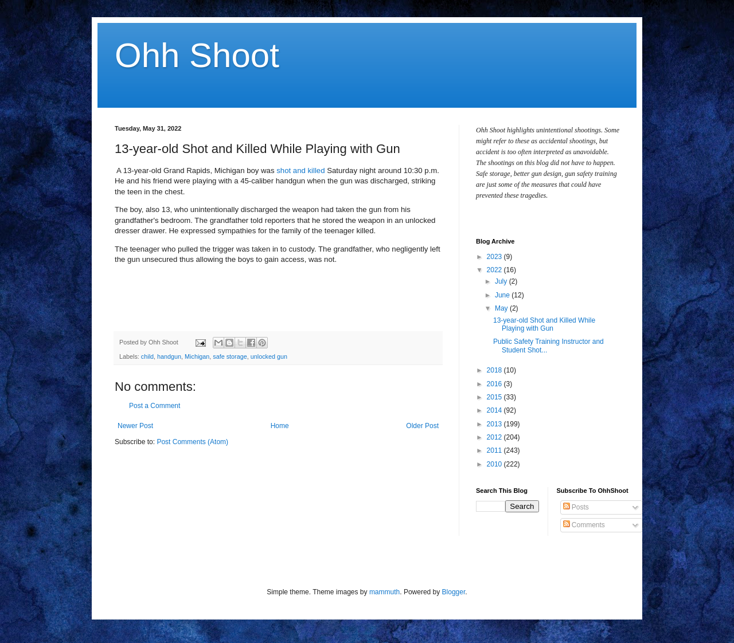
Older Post (422, 426)
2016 (495, 384)
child (147, 356)
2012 (495, 437)
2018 (495, 370)
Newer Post (135, 426)
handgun (169, 356)
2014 (495, 410)
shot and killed (301, 170)
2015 (495, 397)
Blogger (454, 592)
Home (280, 426)
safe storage (230, 356)
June (503, 295)
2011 (495, 450)
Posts (576, 507)
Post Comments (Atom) (192, 442)
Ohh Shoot (197, 55)
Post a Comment (154, 406)
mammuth (384, 592)
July (502, 281)
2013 (495, 424)
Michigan (197, 356)
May (502, 308)
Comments (584, 525)
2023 (495, 257)
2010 (495, 464)
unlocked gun (269, 356)
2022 (495, 270)
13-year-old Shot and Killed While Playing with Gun (544, 324)
